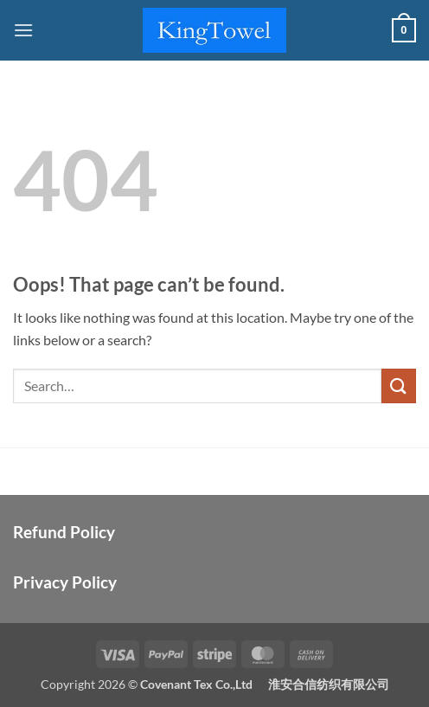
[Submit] (398, 385)
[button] (23, 30)
